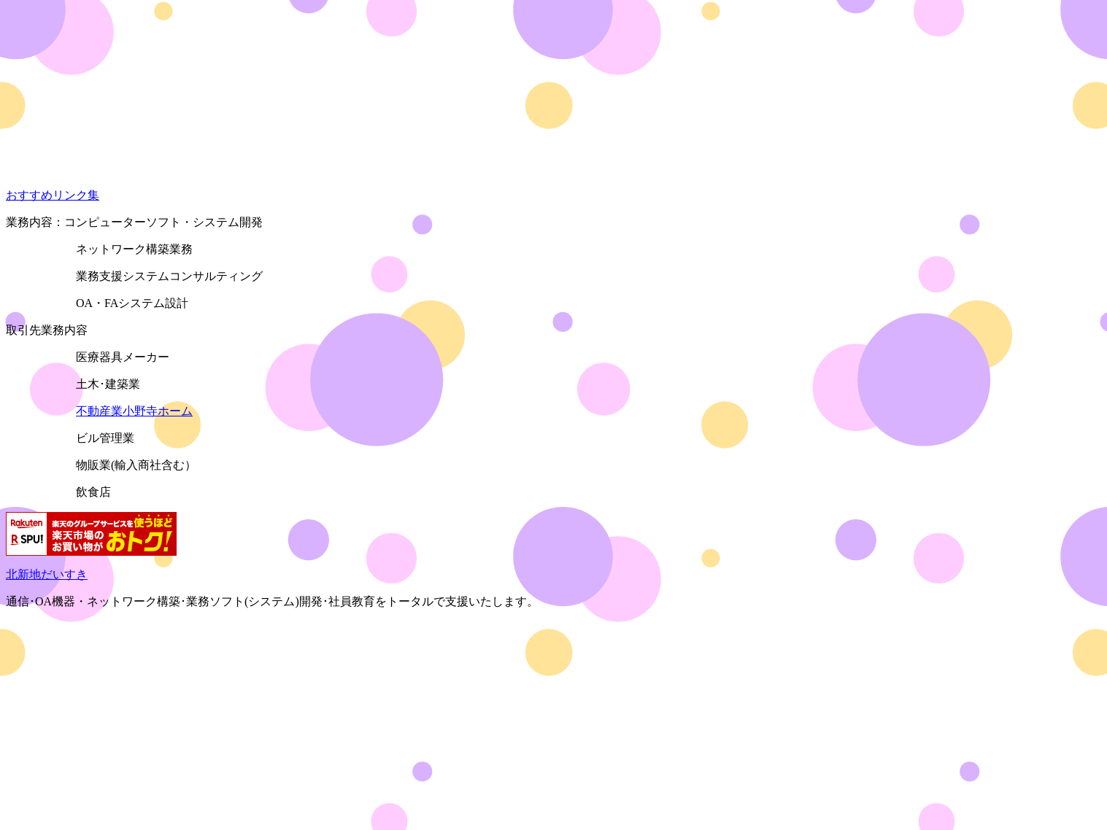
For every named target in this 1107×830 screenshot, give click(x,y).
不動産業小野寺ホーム (134, 411)
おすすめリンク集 (52, 195)
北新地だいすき (47, 574)
